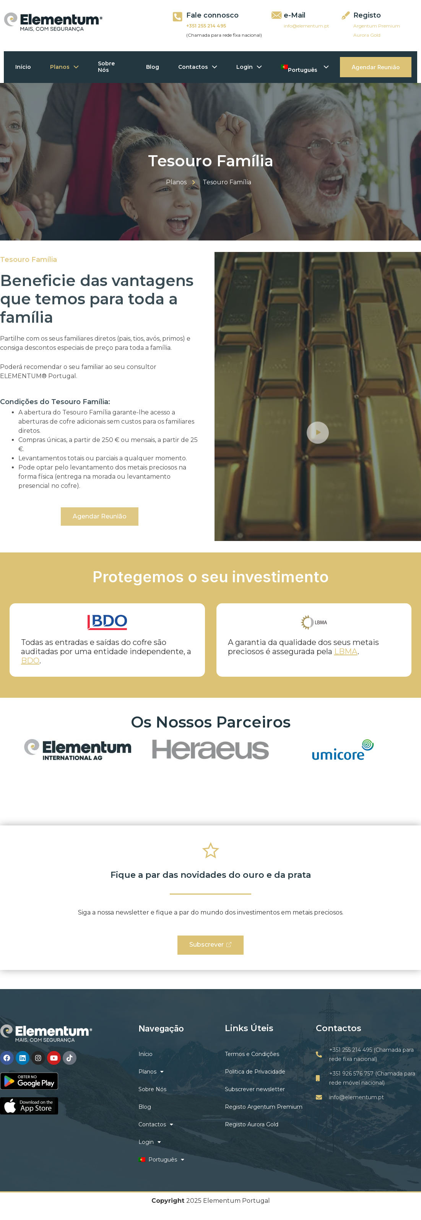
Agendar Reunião (376, 67)
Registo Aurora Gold (251, 1124)
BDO (30, 660)
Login (249, 66)
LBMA (346, 651)
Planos (64, 66)
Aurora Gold (366, 35)
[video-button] (318, 472)
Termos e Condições (252, 1054)
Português (305, 66)
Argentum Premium (376, 26)
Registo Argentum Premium (263, 1106)
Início (23, 66)
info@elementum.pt (306, 26)
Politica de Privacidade (255, 1071)
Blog (152, 66)
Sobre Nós (106, 66)
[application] (74, 67)
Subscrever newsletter (255, 1089)
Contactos (197, 66)
